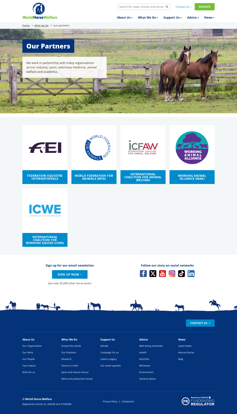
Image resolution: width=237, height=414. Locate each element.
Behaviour (144, 365)
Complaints (128, 401)
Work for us (28, 372)
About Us (125, 17)
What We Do (148, 17)
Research (66, 359)
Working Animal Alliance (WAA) (192, 177)
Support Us (172, 17)
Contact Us (184, 7)
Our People (28, 359)
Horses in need (69, 365)
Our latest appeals (110, 365)
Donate (204, 7)
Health (142, 352)
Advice (193, 17)
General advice (147, 378)
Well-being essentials (151, 345)
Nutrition (144, 359)
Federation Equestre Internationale (45, 177)
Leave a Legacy (108, 359)
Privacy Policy (110, 401)
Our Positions (68, 352)
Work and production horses (77, 378)
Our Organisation (32, 345)
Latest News (185, 345)
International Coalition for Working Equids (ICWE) (45, 240)
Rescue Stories (186, 352)
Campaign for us (109, 352)
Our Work (27, 352)
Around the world (71, 345)
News (209, 17)
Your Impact (29, 365)
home (26, 25)
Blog (180, 359)
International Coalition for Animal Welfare (142, 177)
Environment (146, 372)
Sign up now (70, 274)
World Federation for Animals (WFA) (94, 177)
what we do (41, 25)
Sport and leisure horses (75, 372)
